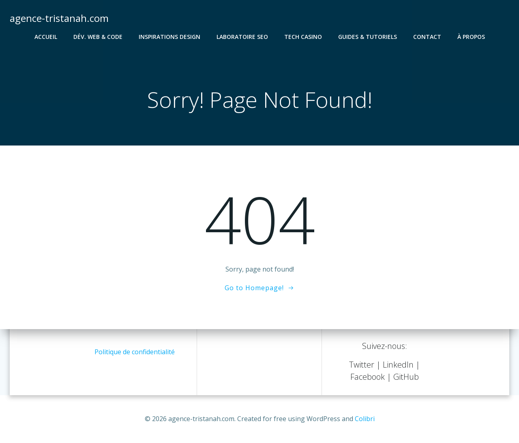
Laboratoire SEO (242, 37)
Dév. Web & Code (97, 37)
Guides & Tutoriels (367, 37)
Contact (427, 37)
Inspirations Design (169, 37)
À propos (471, 37)
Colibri (365, 418)
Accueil (45, 37)
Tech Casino (303, 37)
